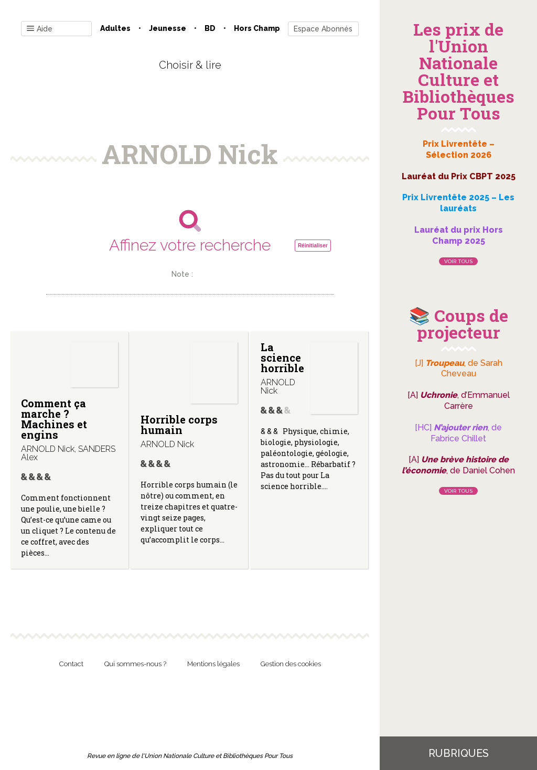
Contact (71, 664)
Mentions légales (213, 664)
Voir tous (458, 261)
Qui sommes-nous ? (135, 664)
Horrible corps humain (179, 425)
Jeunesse (167, 28)
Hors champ (257, 28)
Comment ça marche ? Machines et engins (54, 418)
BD (210, 28)
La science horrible (282, 357)
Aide (39, 29)
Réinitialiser (313, 245)
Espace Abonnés (323, 29)
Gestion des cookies (291, 664)
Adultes (115, 28)
